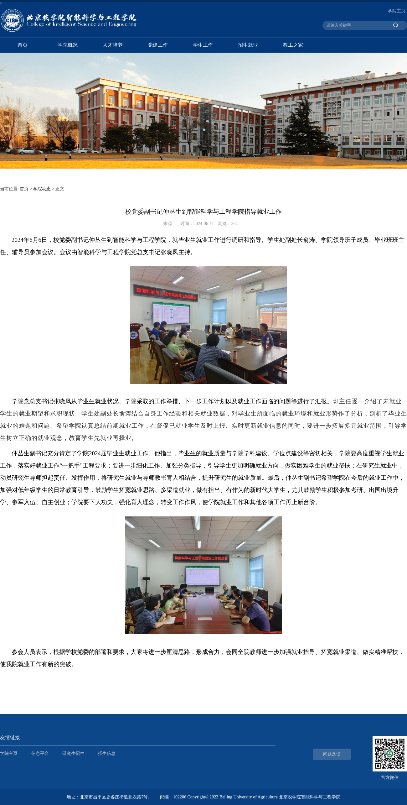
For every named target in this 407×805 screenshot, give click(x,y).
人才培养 (113, 45)
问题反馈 (332, 754)
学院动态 (42, 188)
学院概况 (68, 45)
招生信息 (107, 753)
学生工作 (203, 45)
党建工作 (158, 45)
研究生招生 (73, 753)
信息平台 (40, 753)
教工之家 (293, 45)
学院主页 (396, 10)
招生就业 (248, 45)
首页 (23, 45)
